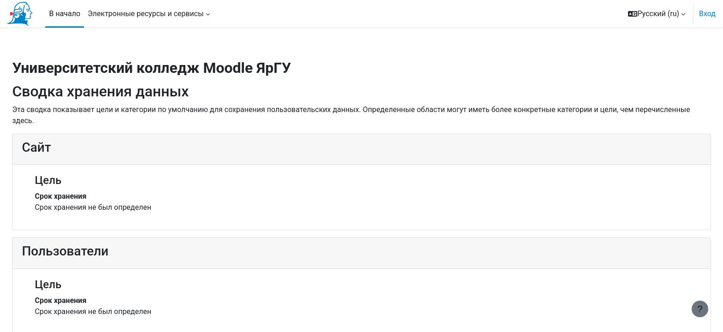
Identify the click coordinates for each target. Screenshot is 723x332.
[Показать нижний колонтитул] (700, 309)
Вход (707, 13)
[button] (656, 14)
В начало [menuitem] (64, 13)
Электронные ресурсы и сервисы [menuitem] (146, 13)
